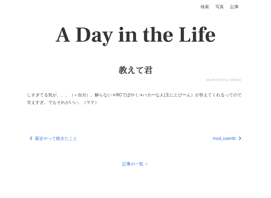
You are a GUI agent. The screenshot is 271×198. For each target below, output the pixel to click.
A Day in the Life (135, 35)
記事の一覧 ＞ (135, 163)
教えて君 (135, 70)
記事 (234, 6)
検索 (205, 6)
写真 (219, 6)
